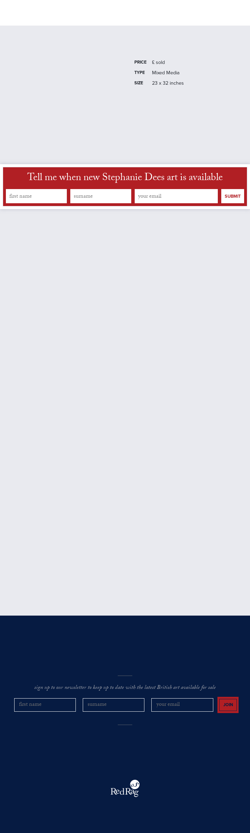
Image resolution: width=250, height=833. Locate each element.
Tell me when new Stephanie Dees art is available (125, 178)
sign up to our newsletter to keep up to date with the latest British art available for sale (125, 688)
